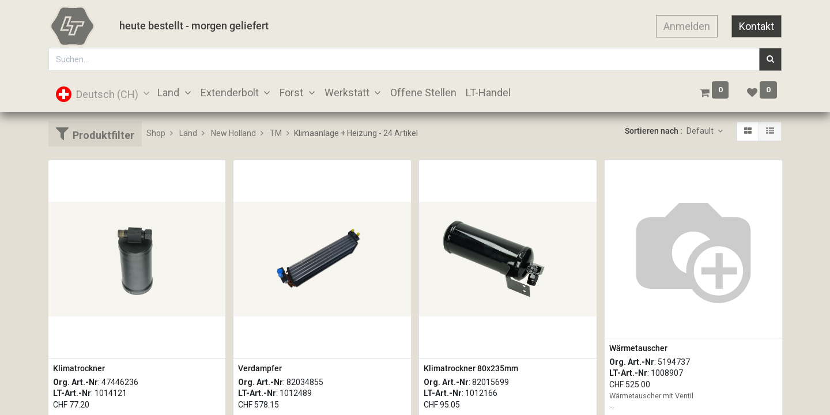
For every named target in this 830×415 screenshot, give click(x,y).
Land (188, 133)
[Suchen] (770, 59)
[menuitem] (423, 92)
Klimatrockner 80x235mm (471, 368)
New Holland (233, 133)
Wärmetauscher (638, 348)
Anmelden (686, 26)
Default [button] (700, 130)
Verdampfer (260, 368)
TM (276, 133)
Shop (155, 133)
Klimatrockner (79, 368)
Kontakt (756, 26)
